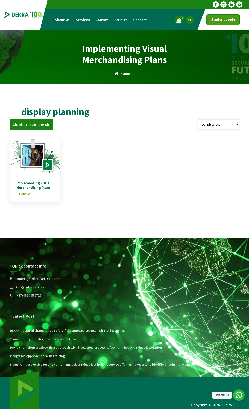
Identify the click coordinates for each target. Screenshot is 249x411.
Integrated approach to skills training (37, 381)
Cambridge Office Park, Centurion (37, 296)
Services (83, 19)
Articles (121, 19)
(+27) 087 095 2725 (28, 312)
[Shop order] (218, 124)
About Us (62, 19)
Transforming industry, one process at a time (43, 364)
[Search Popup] (190, 20)
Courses (102, 19)
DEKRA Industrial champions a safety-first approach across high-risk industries (67, 355)
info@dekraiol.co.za (30, 304)
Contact (140, 19)
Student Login (223, 19)
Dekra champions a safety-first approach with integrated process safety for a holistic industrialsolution (86, 372)
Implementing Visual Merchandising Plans (33, 185)
